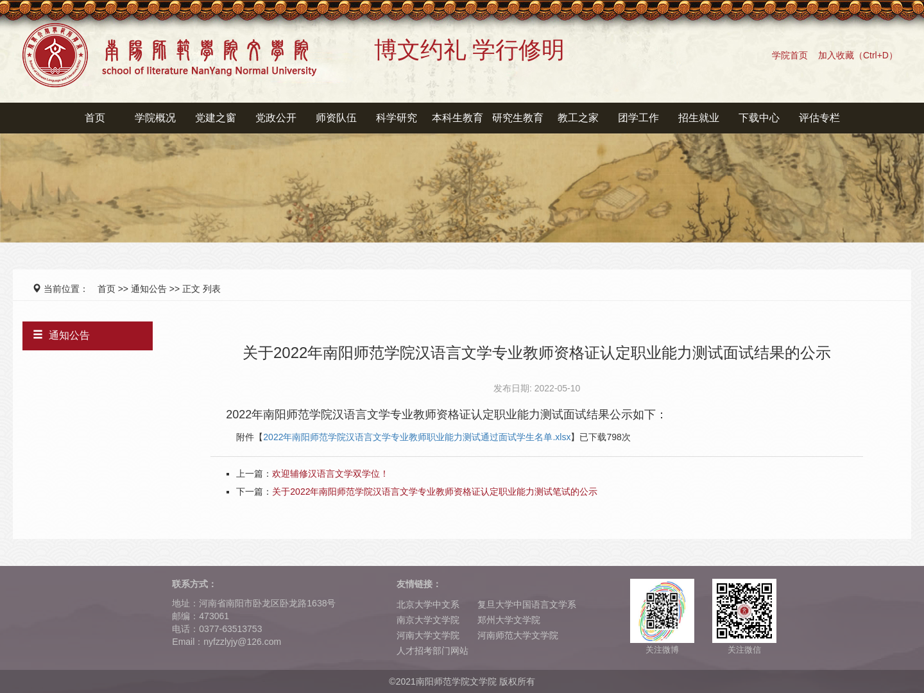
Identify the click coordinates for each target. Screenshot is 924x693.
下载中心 (759, 117)
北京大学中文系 (428, 604)
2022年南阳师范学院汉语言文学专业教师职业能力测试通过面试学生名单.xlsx (416, 437)
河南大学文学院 (428, 635)
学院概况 (155, 117)
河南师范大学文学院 (517, 635)
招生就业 (698, 117)
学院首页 (790, 55)
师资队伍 (336, 117)
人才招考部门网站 (432, 651)
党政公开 (275, 117)
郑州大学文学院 (508, 620)
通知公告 (149, 289)
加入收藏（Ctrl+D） (858, 55)
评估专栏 (819, 117)
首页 (95, 117)
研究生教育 (517, 117)
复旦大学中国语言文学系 (526, 604)
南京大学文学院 (428, 620)
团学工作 (638, 117)
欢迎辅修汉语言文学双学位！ (330, 473)
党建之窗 (215, 117)
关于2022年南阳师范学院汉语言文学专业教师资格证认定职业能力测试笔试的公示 (434, 491)
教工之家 (578, 117)
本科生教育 (457, 117)
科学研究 (396, 117)
